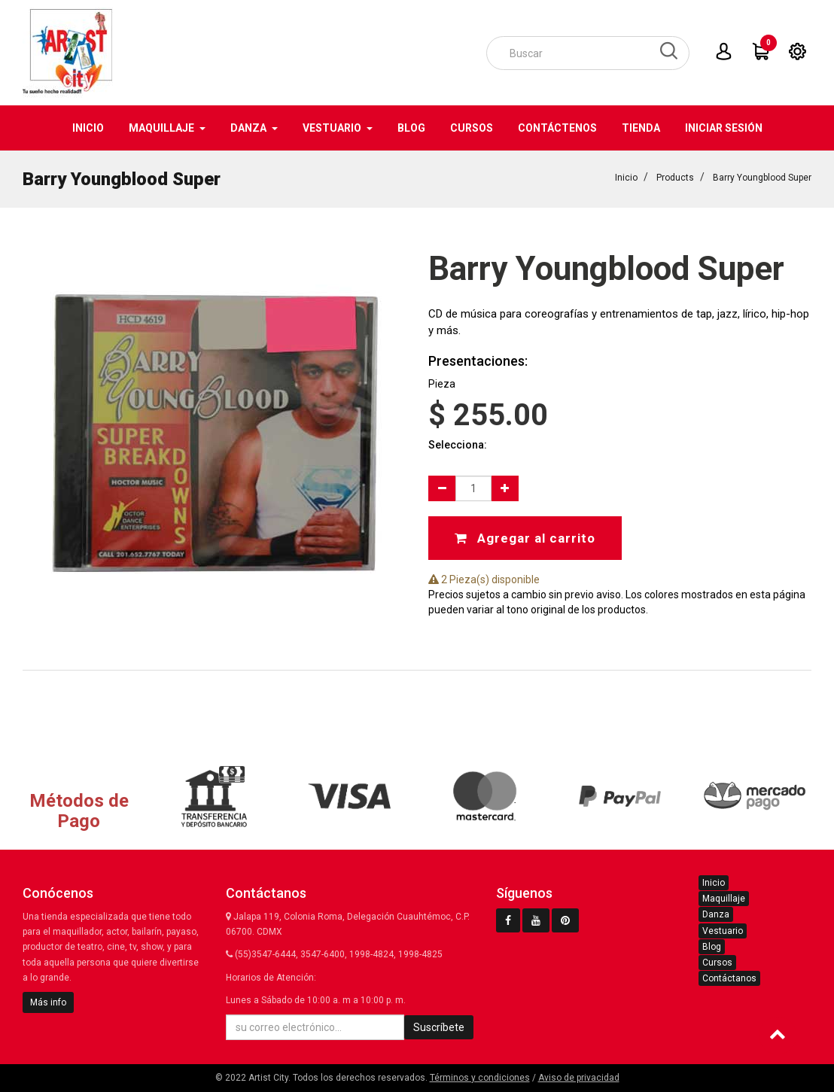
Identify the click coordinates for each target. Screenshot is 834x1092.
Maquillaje (723, 898)
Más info (48, 1002)
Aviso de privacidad (578, 1077)
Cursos (717, 962)
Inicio (626, 177)
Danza (715, 914)
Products (675, 177)
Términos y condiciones (480, 1077)
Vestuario (722, 931)
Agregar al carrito (525, 538)
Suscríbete (438, 1027)
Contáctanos (729, 978)
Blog (711, 946)
